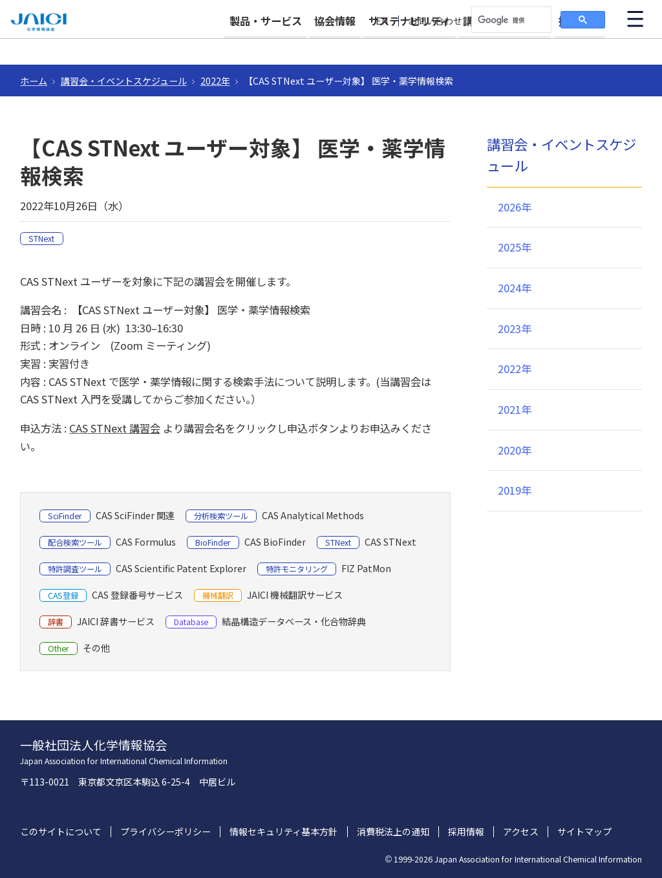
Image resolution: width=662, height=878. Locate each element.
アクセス (521, 831)
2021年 (514, 409)
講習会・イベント (490, 46)
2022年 (215, 80)
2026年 (514, 207)
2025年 (514, 247)
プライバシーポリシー (165, 831)
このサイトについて (60, 831)
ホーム (33, 80)
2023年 (514, 328)
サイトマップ (584, 831)
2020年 (514, 450)
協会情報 (294, 46)
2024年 (514, 287)
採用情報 (579, 46)
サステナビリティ (382, 46)
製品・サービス (211, 46)
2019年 (514, 490)
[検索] (510, 20)
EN (382, 21)
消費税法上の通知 (393, 831)
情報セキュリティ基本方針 (283, 831)
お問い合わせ (435, 21)
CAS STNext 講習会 (114, 428)
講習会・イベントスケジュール (124, 80)
